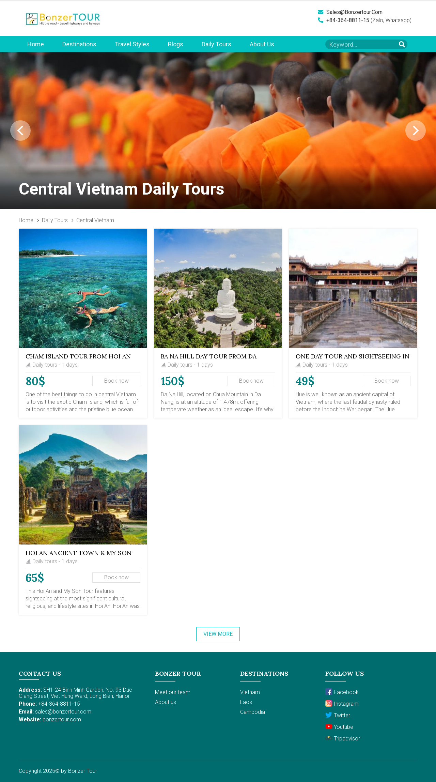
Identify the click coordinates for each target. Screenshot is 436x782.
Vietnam (250, 692)
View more (218, 634)
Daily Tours (216, 44)
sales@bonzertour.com (350, 12)
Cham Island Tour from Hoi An (78, 356)
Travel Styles (132, 44)
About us (262, 44)
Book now (116, 381)
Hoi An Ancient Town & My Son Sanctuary (78, 556)
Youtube (339, 726)
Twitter (337, 715)
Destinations (79, 44)
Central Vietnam (95, 220)
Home (35, 44)
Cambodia (252, 712)
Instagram (341, 703)
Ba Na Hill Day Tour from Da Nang (208, 359)
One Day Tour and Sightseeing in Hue (352, 359)
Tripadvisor (342, 738)
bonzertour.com (62, 720)
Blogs (175, 44)
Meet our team (172, 692)
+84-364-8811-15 (343, 20)
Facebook (342, 691)
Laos (246, 702)
